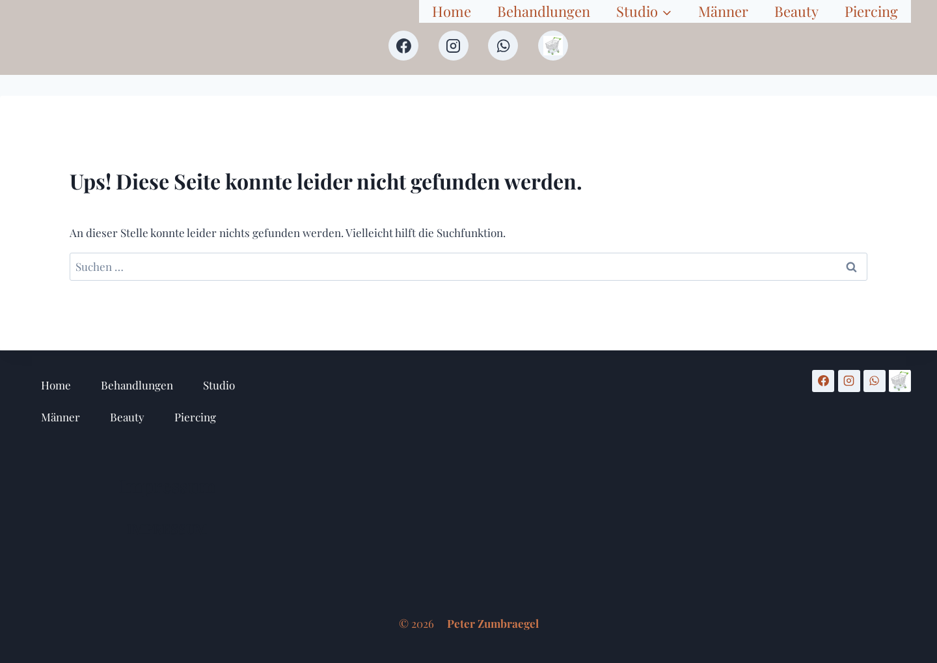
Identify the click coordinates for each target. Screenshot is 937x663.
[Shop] (553, 46)
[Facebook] (403, 46)
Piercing (871, 11)
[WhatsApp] (503, 46)
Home (451, 11)
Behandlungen (543, 11)
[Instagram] (453, 46)
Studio (219, 385)
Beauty (796, 11)
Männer (723, 11)
